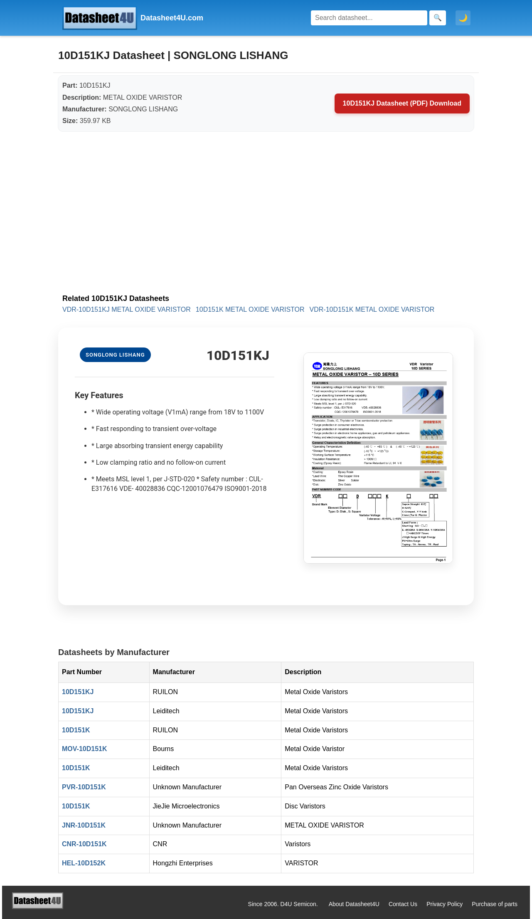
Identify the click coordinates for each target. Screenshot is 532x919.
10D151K (76, 730)
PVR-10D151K (84, 787)
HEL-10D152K (84, 863)
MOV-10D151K (84, 748)
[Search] (369, 17)
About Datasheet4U (354, 904)
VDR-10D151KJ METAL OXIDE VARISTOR (126, 309)
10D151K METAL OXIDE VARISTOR (250, 309)
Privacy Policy (444, 904)
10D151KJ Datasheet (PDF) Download (402, 103)
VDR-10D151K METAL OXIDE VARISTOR (372, 309)
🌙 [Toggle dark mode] (463, 18)
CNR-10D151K (84, 844)
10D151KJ (78, 691)
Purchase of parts (494, 904)
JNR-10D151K (84, 825)
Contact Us (403, 904)
